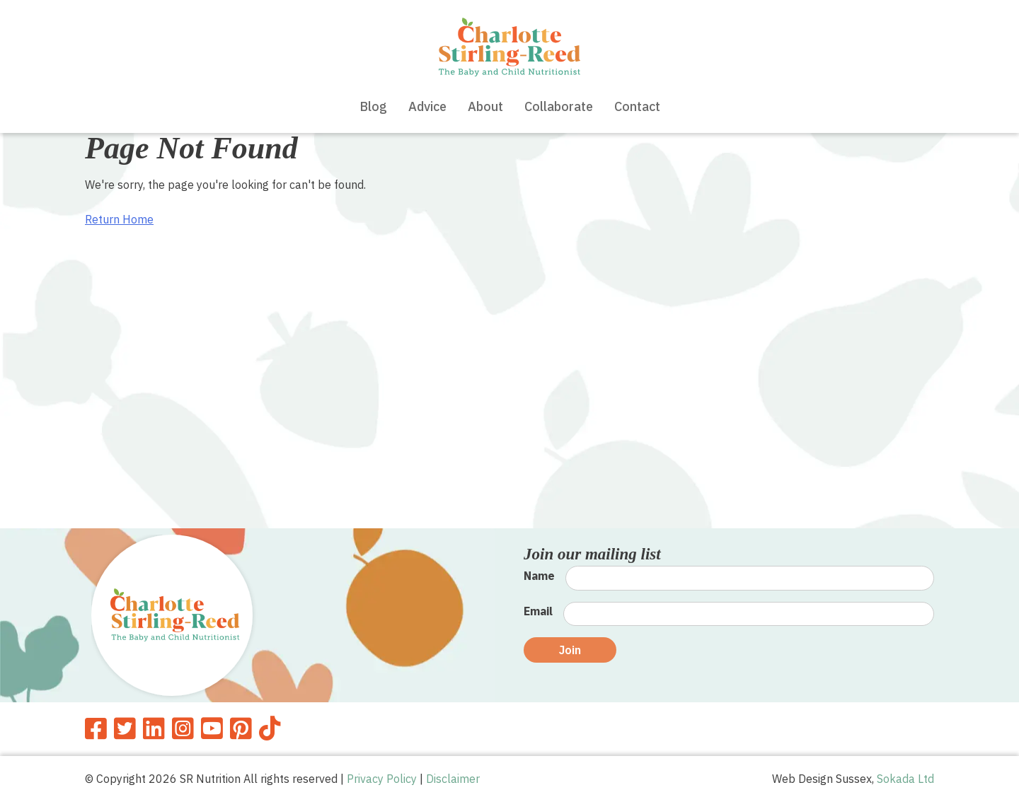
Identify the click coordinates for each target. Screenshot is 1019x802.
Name (539, 576)
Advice (427, 106)
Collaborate (558, 106)
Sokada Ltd (905, 779)
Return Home (119, 219)
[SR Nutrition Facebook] (96, 728)
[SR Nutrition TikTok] (270, 728)
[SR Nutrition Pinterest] (241, 728)
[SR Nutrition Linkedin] (154, 728)
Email (538, 611)
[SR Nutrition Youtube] (212, 728)
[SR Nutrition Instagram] (183, 728)
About (485, 106)
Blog (373, 106)
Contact (637, 106)
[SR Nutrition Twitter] (125, 728)
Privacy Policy (382, 779)
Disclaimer (453, 779)
